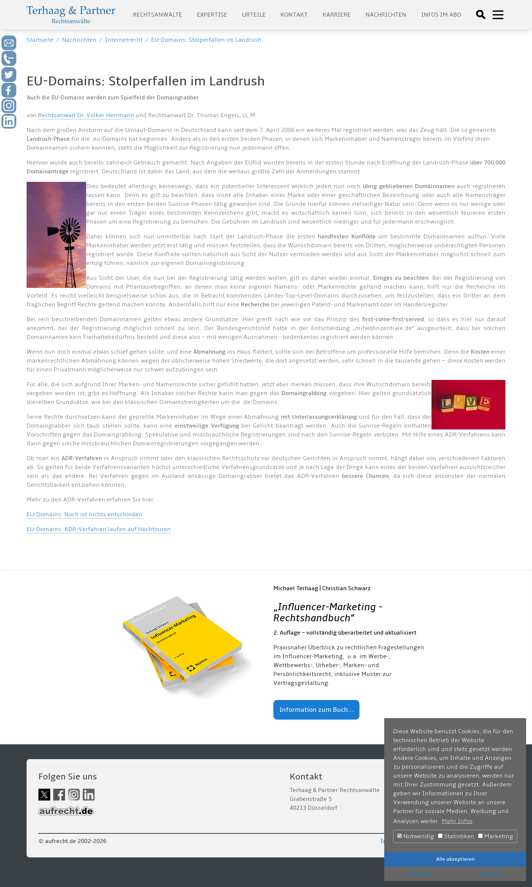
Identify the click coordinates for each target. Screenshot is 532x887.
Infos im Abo (441, 14)
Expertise (212, 14)
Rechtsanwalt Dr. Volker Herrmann (86, 115)
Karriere (337, 14)
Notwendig (415, 836)
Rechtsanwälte (157, 14)
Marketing (495, 836)
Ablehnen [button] (491, 873)
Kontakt (294, 14)
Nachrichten (385, 14)
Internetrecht (124, 40)
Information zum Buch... (316, 710)
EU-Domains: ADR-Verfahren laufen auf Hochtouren (99, 529)
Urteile (254, 14)
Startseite (40, 40)
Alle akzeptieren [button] (455, 859)
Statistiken (456, 836)
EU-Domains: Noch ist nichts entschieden (84, 514)
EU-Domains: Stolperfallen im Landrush (206, 40)
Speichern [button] (420, 873)
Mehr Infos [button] (457, 821)
